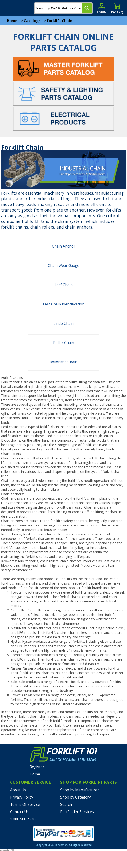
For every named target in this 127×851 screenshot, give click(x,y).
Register (37, 766)
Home (12, 20)
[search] (87, 8)
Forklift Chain (59, 20)
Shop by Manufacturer (79, 789)
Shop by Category (75, 797)
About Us (18, 789)
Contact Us (19, 811)
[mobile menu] (7, 8)
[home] (22, 8)
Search (66, 804)
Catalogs (32, 20)
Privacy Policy (21, 797)
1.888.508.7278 (23, 819)
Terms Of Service (25, 804)
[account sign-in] (101, 8)
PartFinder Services (77, 811)
